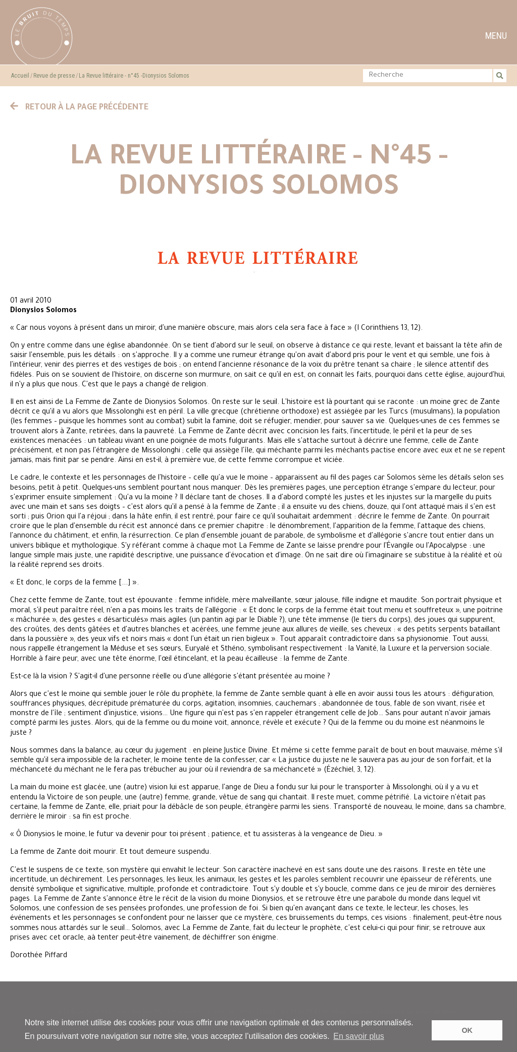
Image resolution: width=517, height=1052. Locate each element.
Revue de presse (54, 75)
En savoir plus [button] (358, 1036)
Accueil (20, 75)
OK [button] (467, 1030)
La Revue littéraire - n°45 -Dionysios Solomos (134, 75)
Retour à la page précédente (79, 107)
